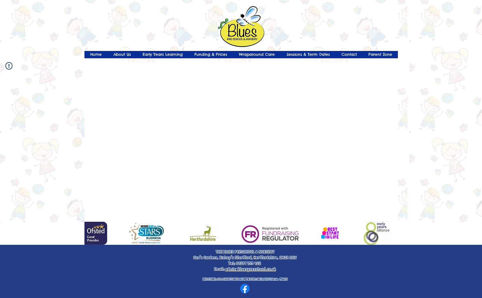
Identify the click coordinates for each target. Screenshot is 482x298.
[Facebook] (245, 288)
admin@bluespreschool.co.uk (250, 269)
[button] (380, 56)
